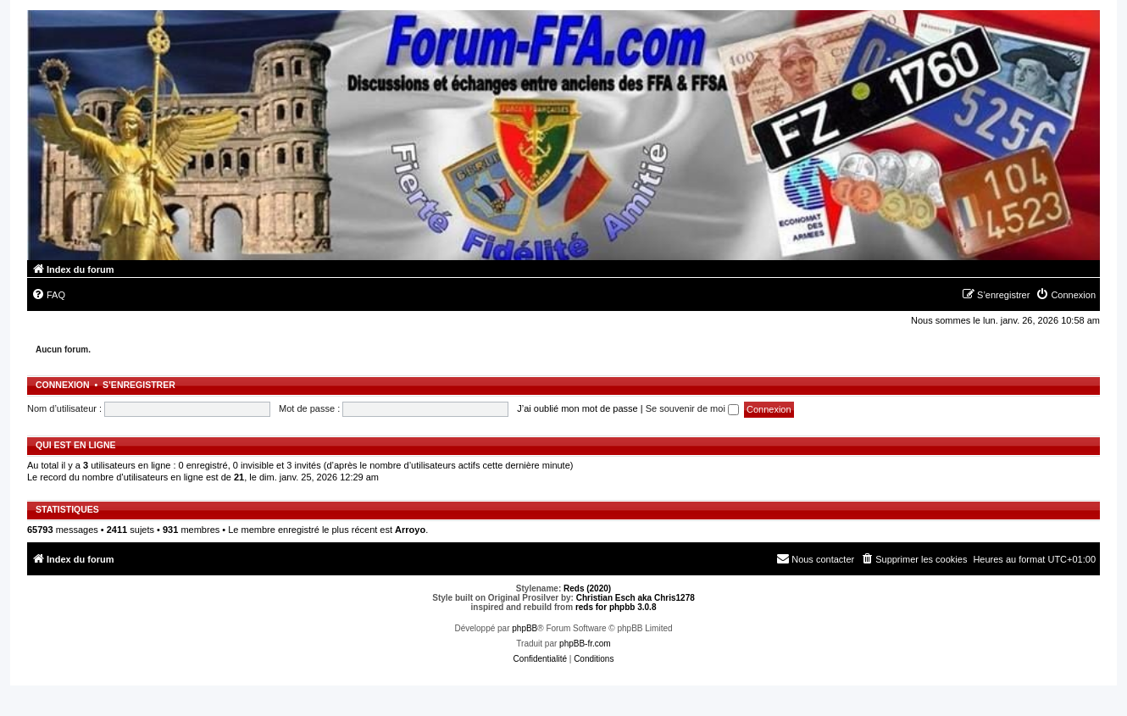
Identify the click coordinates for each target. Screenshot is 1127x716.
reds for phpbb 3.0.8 (616, 607)
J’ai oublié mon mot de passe (577, 408)
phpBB (524, 628)
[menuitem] (48, 295)
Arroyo (410, 530)
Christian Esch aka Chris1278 (635, 597)
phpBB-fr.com (585, 643)
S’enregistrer (139, 385)
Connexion (63, 385)
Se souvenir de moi (692, 408)
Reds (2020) (587, 588)
